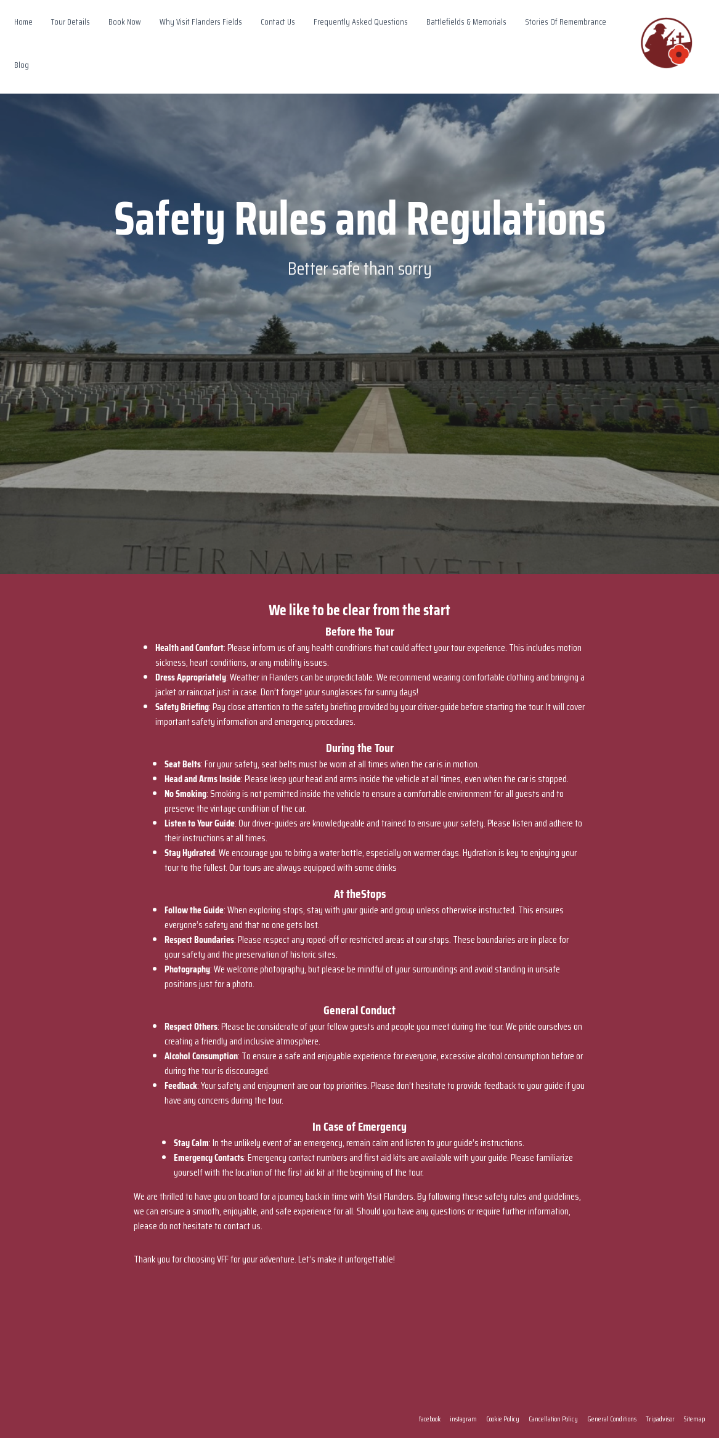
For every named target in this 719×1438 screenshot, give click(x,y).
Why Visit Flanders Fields (201, 21)
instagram (463, 1418)
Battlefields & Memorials (466, 21)
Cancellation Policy (553, 1418)
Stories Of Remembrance (565, 21)
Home (23, 21)
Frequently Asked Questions (361, 21)
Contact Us (278, 21)
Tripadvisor (660, 1418)
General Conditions (611, 1418)
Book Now (124, 21)
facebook (430, 1418)
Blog (21, 64)
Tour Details (70, 21)
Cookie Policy (502, 1418)
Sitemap (694, 1418)
